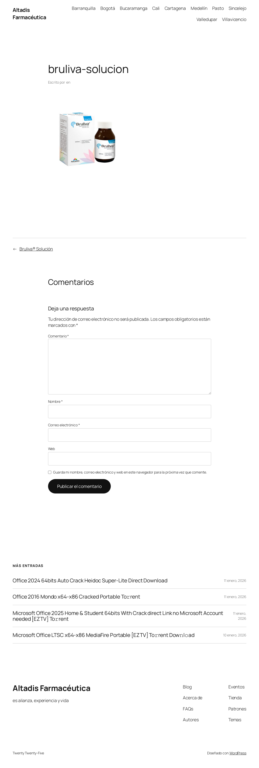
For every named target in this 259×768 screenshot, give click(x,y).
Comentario (58, 336)
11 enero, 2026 (235, 580)
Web (51, 448)
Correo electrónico (64, 425)
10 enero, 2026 (234, 635)
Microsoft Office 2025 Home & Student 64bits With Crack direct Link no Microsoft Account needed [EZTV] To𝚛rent (118, 616)
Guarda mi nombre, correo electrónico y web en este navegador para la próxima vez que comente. (130, 472)
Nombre (55, 401)
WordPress (237, 753)
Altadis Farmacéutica (29, 13)
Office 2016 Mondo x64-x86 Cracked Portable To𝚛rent (76, 597)
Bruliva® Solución (36, 249)
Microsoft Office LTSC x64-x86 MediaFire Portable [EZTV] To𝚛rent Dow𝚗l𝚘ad (104, 635)
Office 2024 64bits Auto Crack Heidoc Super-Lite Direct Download (90, 580)
